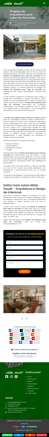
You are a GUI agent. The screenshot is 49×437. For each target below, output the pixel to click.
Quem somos (31, 379)
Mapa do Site (24, 423)
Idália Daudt (15, 166)
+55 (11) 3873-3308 (12, 404)
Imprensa (30, 386)
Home (12, 24)
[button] (22, 318)
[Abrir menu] (44, 3)
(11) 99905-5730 (11, 406)
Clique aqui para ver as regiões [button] (23, 356)
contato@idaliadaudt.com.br (12, 224)
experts (29, 430)
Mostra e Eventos (32, 388)
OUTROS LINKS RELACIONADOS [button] (26, 349)
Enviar (24, 271)
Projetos (29, 381)
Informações (31, 393)
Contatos (30, 391)
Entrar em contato (24, 64)
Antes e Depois (31, 384)
